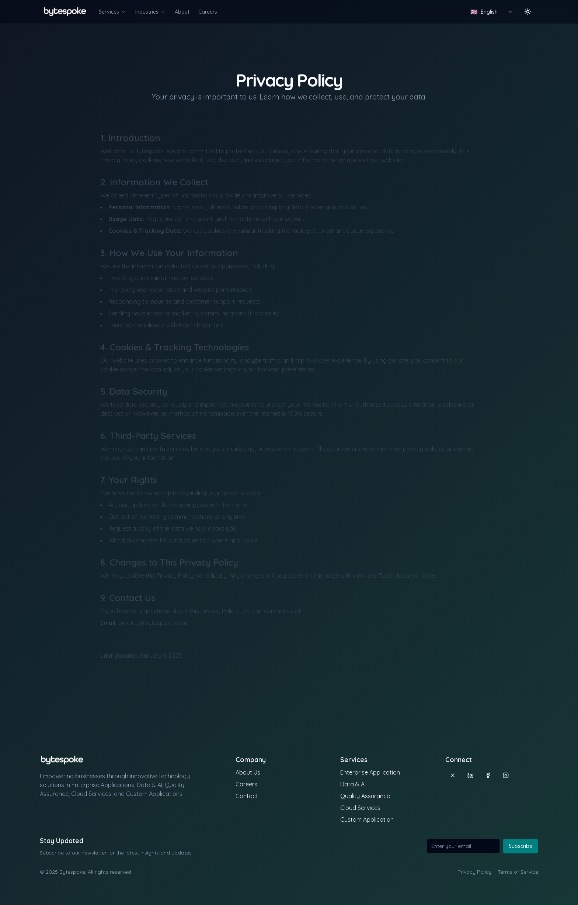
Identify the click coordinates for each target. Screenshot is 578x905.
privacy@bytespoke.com (152, 622)
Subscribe (520, 846)
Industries (150, 11)
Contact (247, 796)
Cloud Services (360, 807)
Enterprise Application (370, 772)
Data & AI (353, 784)
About (182, 11)
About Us (248, 772)
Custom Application (367, 819)
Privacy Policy (474, 872)
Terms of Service (518, 872)
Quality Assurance (365, 796)
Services (112, 11)
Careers (207, 11)
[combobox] (492, 11)
